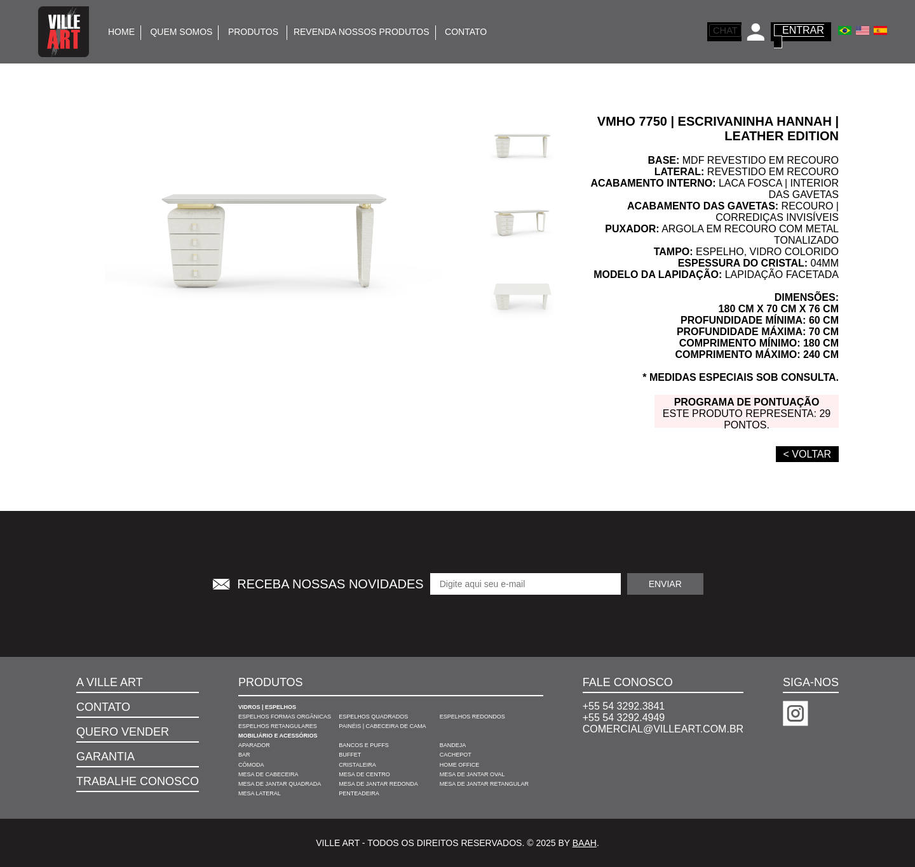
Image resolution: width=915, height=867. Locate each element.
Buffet (350, 754)
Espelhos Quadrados (373, 716)
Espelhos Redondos (472, 716)
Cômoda (251, 765)
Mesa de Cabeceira (268, 774)
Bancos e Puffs (364, 745)
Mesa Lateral (259, 793)
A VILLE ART (109, 682)
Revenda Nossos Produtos (362, 32)
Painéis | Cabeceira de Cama (382, 726)
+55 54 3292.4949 (624, 717)
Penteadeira (359, 793)
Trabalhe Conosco (137, 781)
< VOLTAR (807, 454)
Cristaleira (357, 765)
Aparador (254, 745)
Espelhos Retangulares (277, 726)
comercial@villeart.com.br (663, 729)
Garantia (105, 756)
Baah (585, 843)
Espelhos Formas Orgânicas (284, 716)
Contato (466, 32)
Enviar (665, 584)
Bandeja (453, 745)
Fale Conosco (628, 682)
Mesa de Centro (364, 774)
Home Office (460, 765)
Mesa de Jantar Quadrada (279, 784)
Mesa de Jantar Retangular (484, 784)
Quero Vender (122, 731)
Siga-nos (811, 682)
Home (121, 32)
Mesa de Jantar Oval (472, 774)
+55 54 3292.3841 (624, 706)
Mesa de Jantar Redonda (378, 784)
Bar (244, 754)
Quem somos (181, 32)
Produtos (254, 32)
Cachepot (455, 754)
